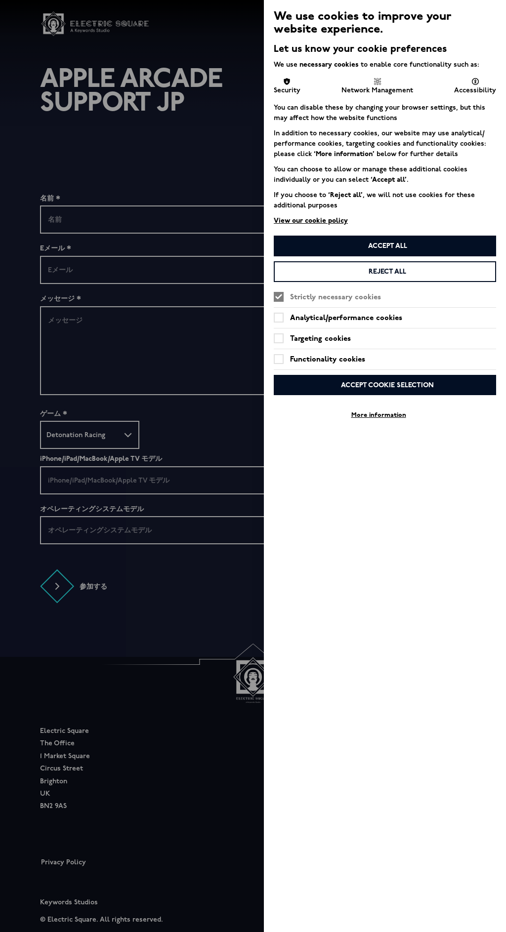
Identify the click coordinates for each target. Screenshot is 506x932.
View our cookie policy (311, 220)
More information (378, 415)
